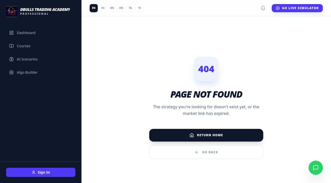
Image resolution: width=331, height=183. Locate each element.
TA (130, 8)
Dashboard (22, 32)
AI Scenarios (23, 59)
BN (112, 8)
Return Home (206, 135)
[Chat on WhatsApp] (316, 168)
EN (93, 8)
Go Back (206, 152)
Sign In (41, 172)
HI (102, 8)
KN (121, 8)
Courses (20, 45)
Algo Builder (23, 72)
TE (139, 8)
